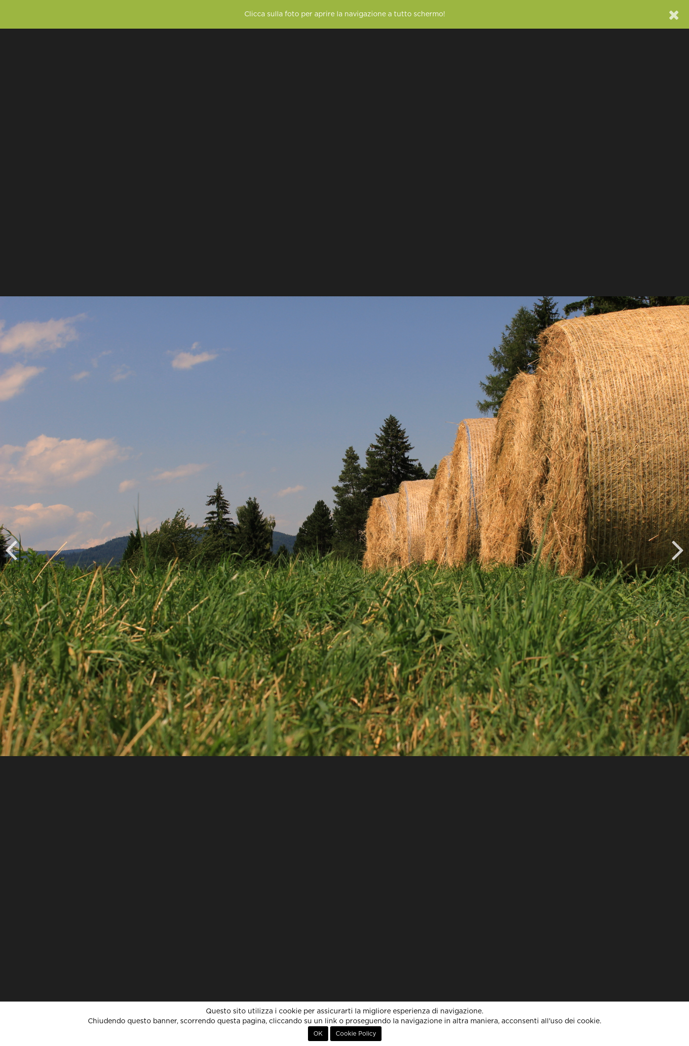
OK (318, 1034)
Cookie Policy (356, 1034)
